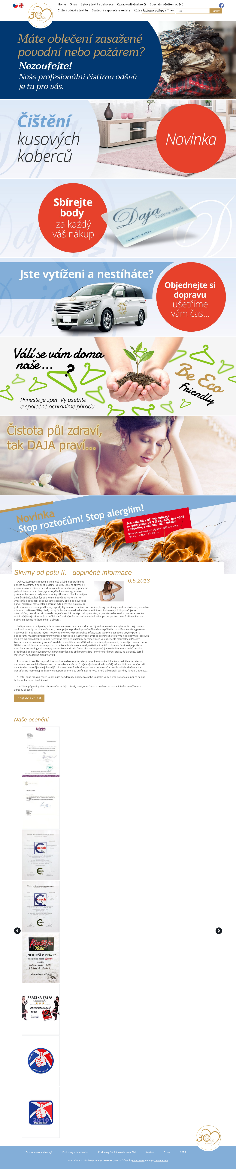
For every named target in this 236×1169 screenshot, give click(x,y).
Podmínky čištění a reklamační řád (117, 1152)
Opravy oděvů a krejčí (131, 4)
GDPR (183, 1152)
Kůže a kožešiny (144, 10)
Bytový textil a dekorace (97, 4)
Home (62, 4)
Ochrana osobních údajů (39, 1152)
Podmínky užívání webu (75, 1152)
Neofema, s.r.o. (161, 1160)
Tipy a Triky (166, 10)
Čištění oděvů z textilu (73, 10)
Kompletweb (138, 1160)
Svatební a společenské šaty (111, 10)
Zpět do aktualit (29, 698)
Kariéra (150, 1152)
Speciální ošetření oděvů (166, 4)
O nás (73, 4)
